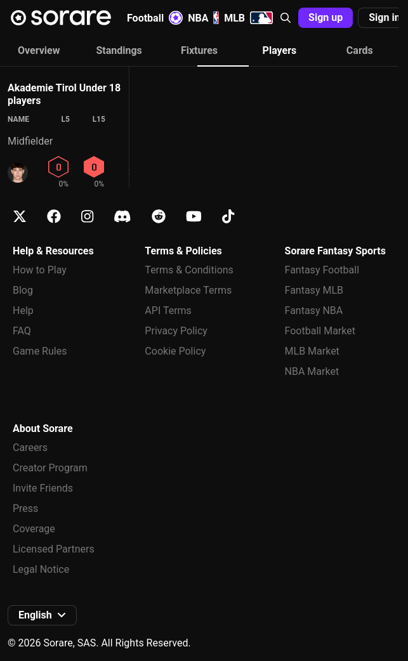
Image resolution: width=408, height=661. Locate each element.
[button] (285, 17)
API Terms (168, 310)
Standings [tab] (118, 50)
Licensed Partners (54, 549)
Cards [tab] (359, 50)
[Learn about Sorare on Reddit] (159, 217)
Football (155, 18)
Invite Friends (43, 488)
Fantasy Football (322, 270)
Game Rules (40, 351)
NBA (203, 17)
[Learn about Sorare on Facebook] (54, 217)
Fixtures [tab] (199, 50)
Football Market (320, 331)
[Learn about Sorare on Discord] (122, 217)
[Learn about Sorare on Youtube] (194, 217)
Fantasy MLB (314, 290)
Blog (23, 290)
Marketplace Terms (188, 290)
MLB (248, 17)
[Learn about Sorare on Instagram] (87, 217)
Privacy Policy (176, 331)
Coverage (34, 529)
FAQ (22, 331)
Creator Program (50, 468)
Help (23, 310)
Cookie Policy (175, 351)
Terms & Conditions (189, 270)
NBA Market (312, 371)
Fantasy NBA (314, 310)
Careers (30, 448)
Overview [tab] (39, 50)
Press (25, 508)
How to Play (40, 270)
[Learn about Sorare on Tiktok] (228, 217)
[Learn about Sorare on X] (20, 217)
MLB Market (312, 351)
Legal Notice (41, 569)
